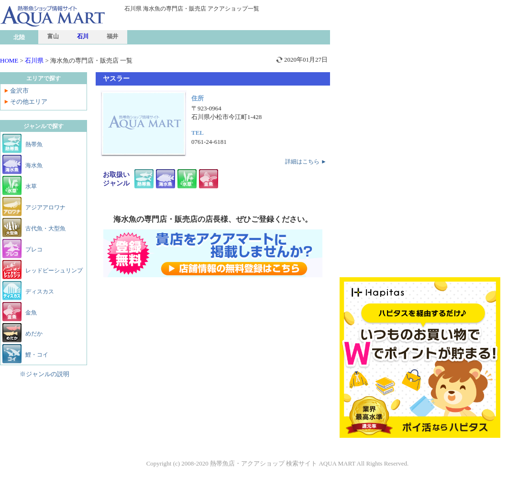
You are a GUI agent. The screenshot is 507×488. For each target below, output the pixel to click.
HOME (9, 60)
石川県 (34, 60)
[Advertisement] (419, 72)
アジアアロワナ (45, 207)
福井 (112, 36)
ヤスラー (116, 78)
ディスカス (39, 291)
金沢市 (19, 90)
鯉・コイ (36, 354)
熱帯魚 (34, 144)
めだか (34, 333)
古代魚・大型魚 (45, 228)
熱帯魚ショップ (74, 35)
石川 (82, 36)
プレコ (34, 249)
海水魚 (34, 165)
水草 (31, 186)
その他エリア (28, 101)
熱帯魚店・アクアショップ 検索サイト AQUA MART (282, 463)
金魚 (31, 312)
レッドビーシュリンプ (54, 270)
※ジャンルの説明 (44, 374)
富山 (53, 36)
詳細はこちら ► (306, 161)
